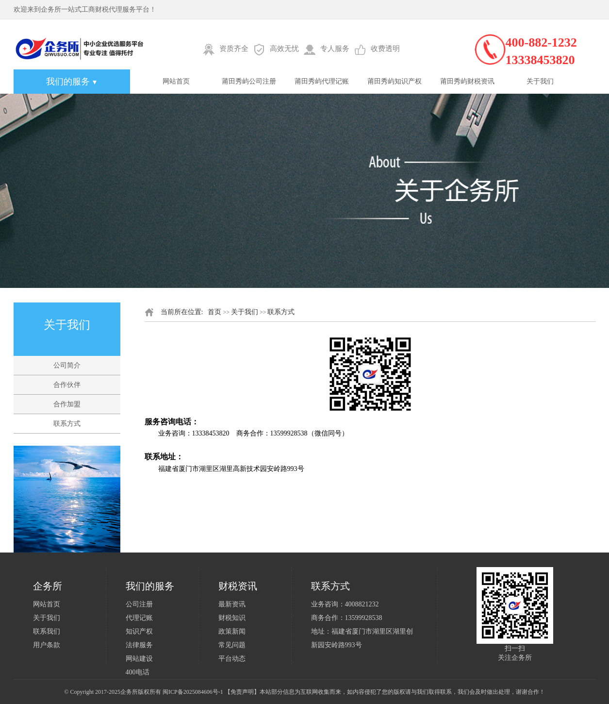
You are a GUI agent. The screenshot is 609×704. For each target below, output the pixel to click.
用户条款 (46, 645)
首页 (214, 312)
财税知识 (232, 617)
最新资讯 (232, 604)
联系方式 (67, 423)
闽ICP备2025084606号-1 (193, 691)
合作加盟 (67, 404)
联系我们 (46, 631)
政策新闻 (232, 631)
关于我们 (540, 81)
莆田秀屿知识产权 (394, 81)
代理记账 (139, 617)
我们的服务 (71, 81)
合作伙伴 (67, 384)
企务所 (129, 691)
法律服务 (139, 645)
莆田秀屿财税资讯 (467, 81)
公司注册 (139, 604)
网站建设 (139, 658)
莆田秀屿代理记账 (322, 81)
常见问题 (232, 645)
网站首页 (176, 81)
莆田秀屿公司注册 (249, 81)
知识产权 (139, 631)
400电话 (137, 672)
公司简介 (67, 365)
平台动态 (232, 658)
